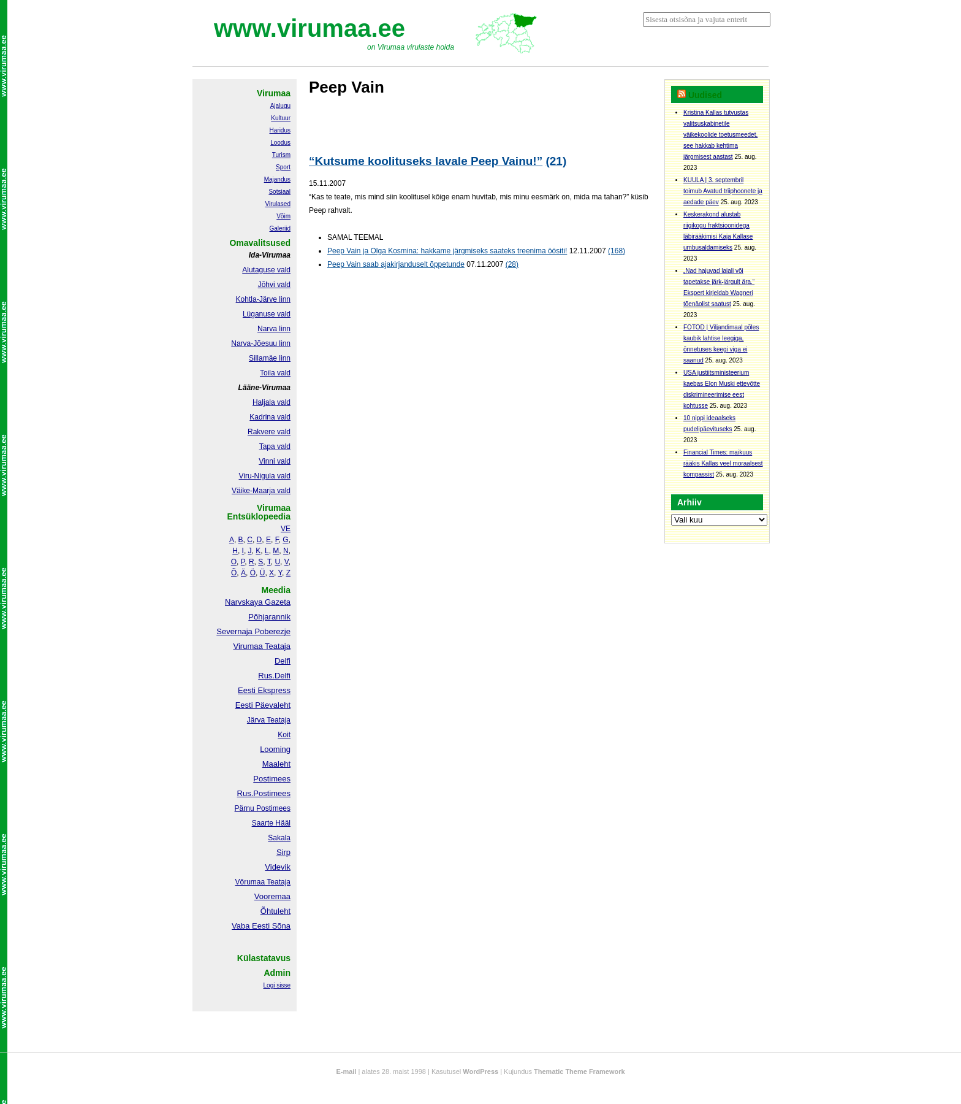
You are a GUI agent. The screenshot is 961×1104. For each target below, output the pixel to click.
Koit (284, 734)
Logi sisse (277, 985)
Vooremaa (272, 896)
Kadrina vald (270, 417)
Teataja (278, 882)
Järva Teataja (269, 720)
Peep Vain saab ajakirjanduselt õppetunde (396, 264)
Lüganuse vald (267, 314)
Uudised (705, 95)
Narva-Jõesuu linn (261, 343)
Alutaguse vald (266, 270)
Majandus (277, 179)
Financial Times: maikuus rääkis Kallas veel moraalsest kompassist (723, 463)
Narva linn (274, 328)
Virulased (278, 204)
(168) (616, 251)
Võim (283, 216)
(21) (555, 161)
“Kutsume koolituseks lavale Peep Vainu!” (425, 161)
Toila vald (275, 373)
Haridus (280, 130)
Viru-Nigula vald (265, 476)
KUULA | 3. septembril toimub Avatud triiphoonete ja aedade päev (722, 191)
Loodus (280, 142)
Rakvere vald (269, 431)
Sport (283, 167)
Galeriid (280, 228)
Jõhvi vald (274, 284)
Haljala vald (272, 402)
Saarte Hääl (271, 823)
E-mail (346, 1071)
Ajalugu (280, 105)
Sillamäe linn (270, 358)
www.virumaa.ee (309, 28)
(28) (512, 264)
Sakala (279, 838)
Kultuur (281, 118)
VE (286, 528)
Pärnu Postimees (263, 808)
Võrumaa (250, 882)
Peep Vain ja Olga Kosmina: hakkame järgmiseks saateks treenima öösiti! (447, 251)
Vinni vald (275, 461)
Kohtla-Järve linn (263, 299)
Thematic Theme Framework (579, 1071)
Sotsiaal (279, 191)
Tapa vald (275, 446)
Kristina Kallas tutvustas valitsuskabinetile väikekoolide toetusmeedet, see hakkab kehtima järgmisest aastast (720, 134)
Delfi (283, 660)
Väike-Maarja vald (261, 490)
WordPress (480, 1071)
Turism (281, 154)
